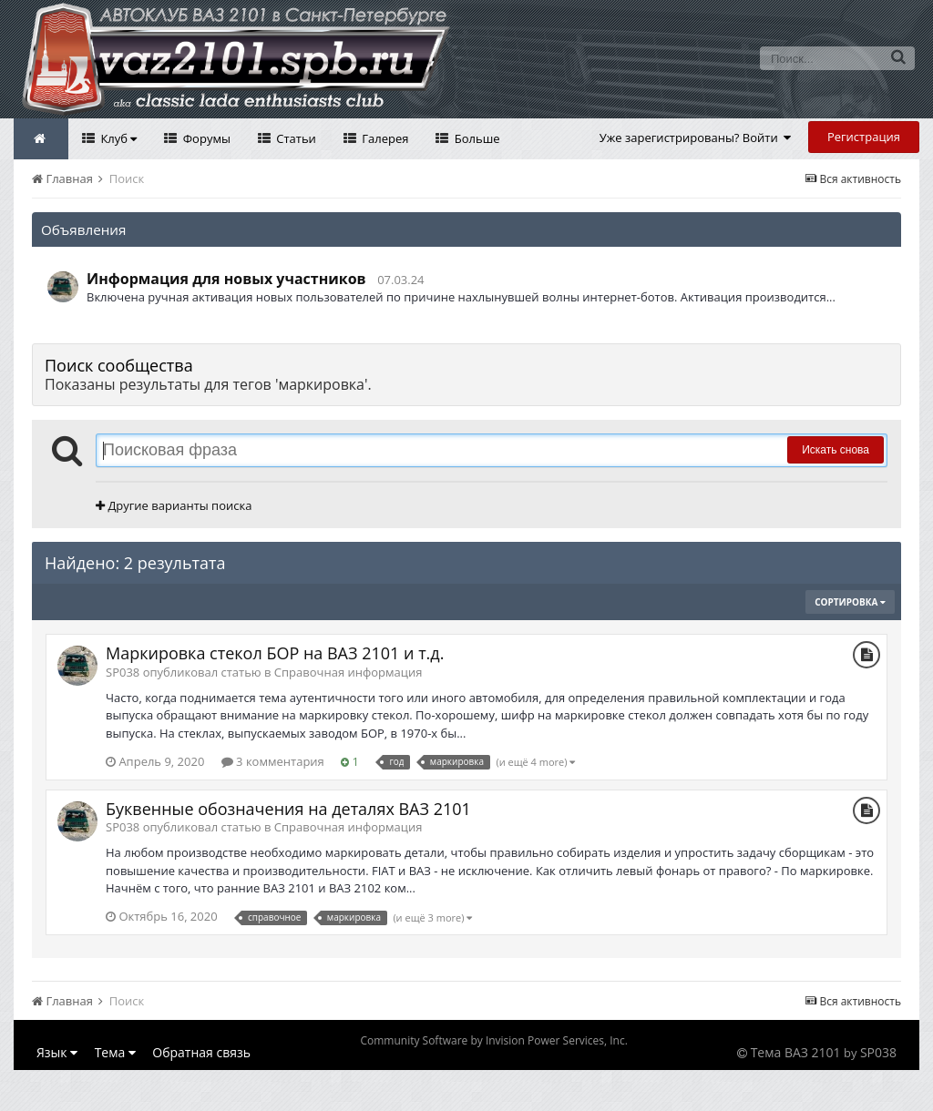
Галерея (384, 138)
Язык (56, 1052)
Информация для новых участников (226, 279)
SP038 (878, 1052)
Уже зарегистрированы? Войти (696, 137)
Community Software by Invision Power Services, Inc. (493, 1040)
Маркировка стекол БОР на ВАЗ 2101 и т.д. (275, 653)
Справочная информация (348, 672)
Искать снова (835, 449)
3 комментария (272, 761)
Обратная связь (201, 1052)
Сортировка (850, 602)
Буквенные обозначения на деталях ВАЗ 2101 (288, 809)
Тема (115, 1052)
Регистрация (863, 136)
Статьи (294, 138)
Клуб (117, 138)
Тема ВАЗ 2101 (796, 1052)
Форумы (205, 138)
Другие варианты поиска (173, 505)
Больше (475, 138)
